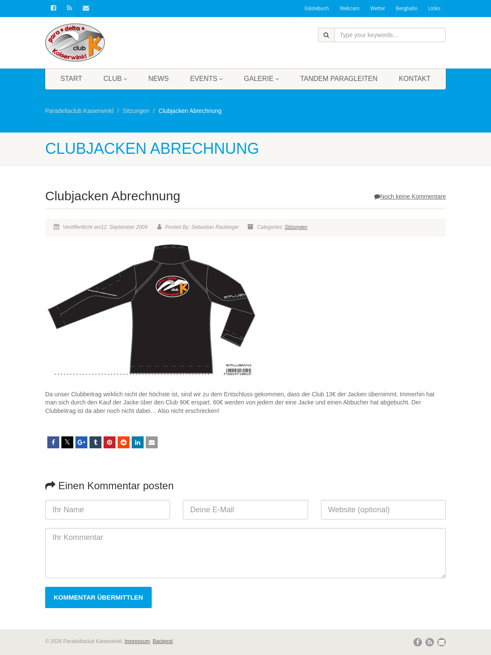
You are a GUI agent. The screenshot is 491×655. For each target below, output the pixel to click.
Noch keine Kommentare (410, 196)
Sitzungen (296, 227)
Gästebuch (316, 9)
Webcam (350, 9)
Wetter (377, 9)
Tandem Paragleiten (339, 78)
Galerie (261, 78)
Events (206, 78)
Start (71, 78)
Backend (163, 641)
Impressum (137, 641)
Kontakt (414, 78)
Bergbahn (407, 9)
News (158, 78)
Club (115, 78)
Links (434, 9)
